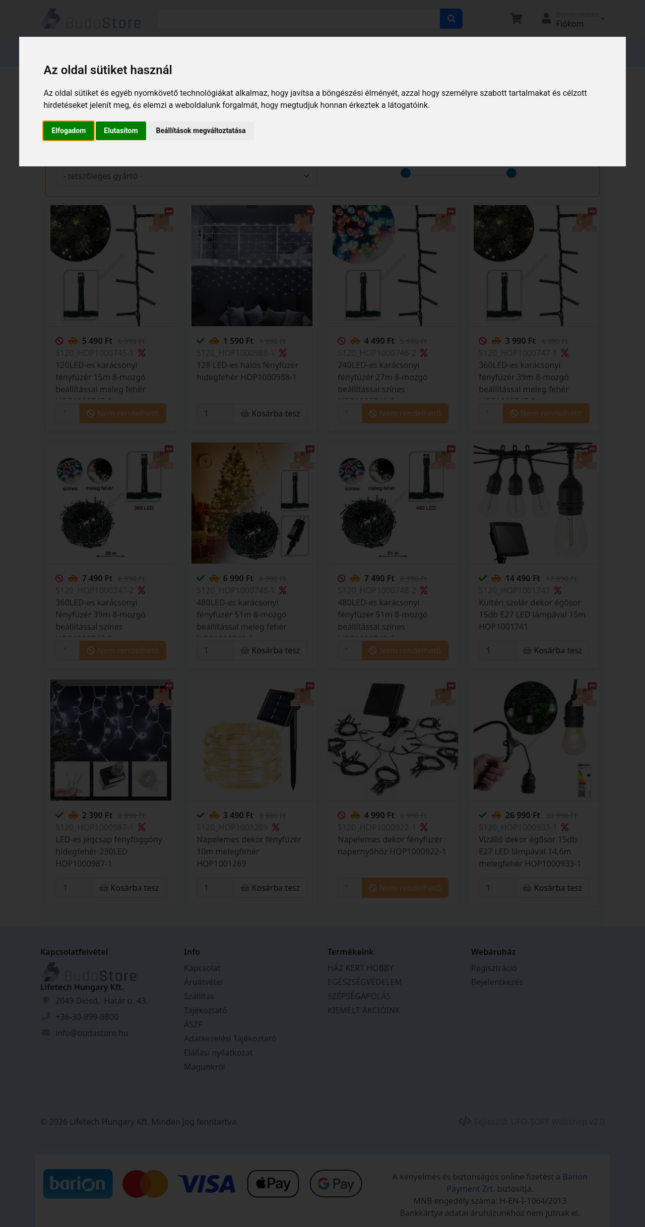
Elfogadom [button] (68, 131)
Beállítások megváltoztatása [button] (201, 131)
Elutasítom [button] (121, 131)
